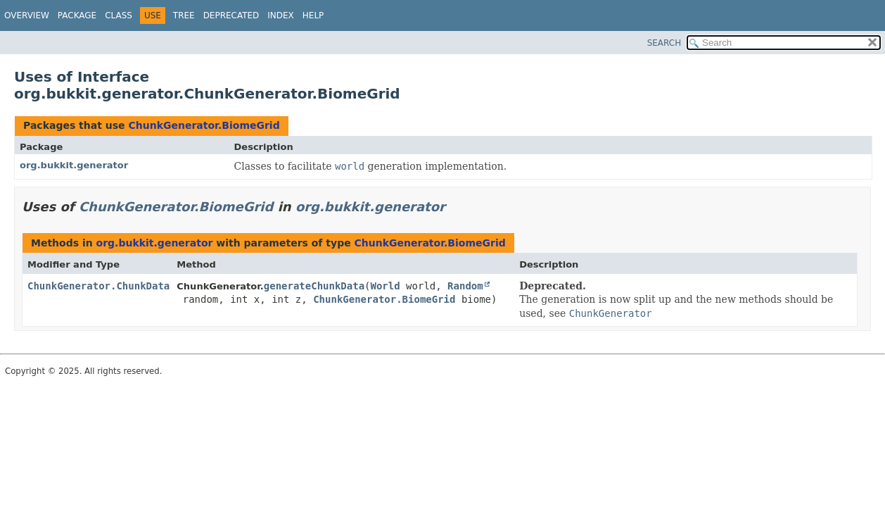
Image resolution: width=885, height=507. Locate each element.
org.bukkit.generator (74, 165)
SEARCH (664, 43)
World (385, 286)
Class (118, 15)
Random (465, 286)
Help (313, 15)
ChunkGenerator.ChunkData (98, 286)
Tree (184, 15)
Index (280, 15)
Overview (26, 15)
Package (77, 15)
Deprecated (231, 15)
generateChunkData (314, 286)
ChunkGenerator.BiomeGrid (203, 125)
